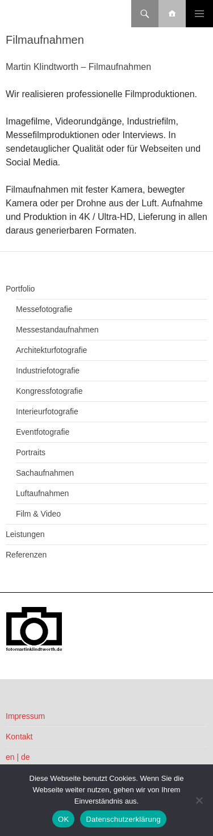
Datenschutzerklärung (123, 819)
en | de (18, 757)
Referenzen (26, 554)
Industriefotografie (48, 370)
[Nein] (198, 800)
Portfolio (20, 288)
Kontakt (19, 736)
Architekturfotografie (51, 350)
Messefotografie (44, 309)
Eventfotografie (42, 431)
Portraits (30, 452)
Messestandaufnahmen (57, 329)
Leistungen (25, 534)
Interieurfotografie (47, 411)
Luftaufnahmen (42, 493)
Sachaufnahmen (45, 472)
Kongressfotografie (49, 391)
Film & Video (38, 513)
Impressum (25, 716)
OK (63, 819)
